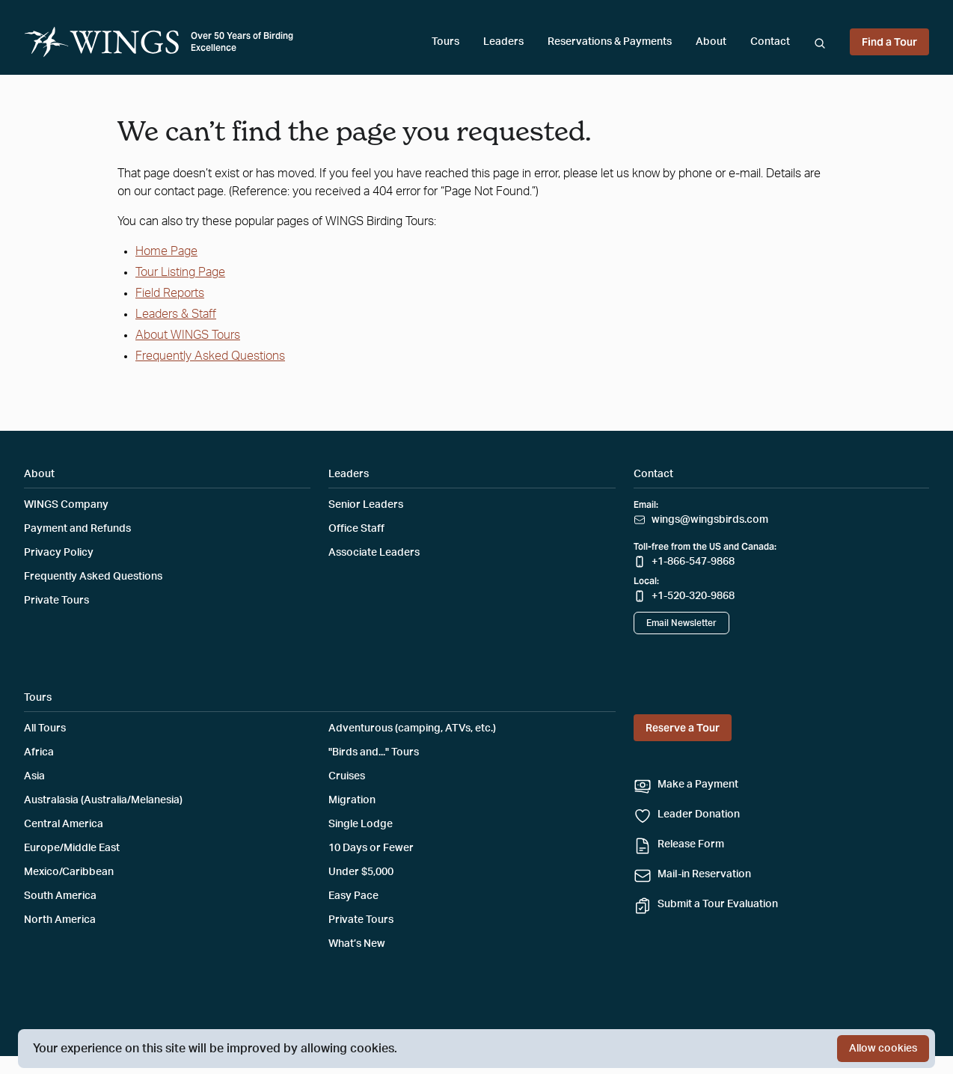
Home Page (166, 251)
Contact (770, 42)
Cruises (346, 776)
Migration (352, 800)
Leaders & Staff (175, 314)
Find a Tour (889, 42)
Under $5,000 (360, 872)
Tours (445, 42)
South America (60, 896)
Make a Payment (698, 784)
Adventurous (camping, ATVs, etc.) (412, 728)
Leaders (503, 42)
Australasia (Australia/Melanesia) (103, 800)
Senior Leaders (365, 505)
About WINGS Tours (187, 335)
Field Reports (169, 293)
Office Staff (356, 529)
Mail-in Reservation (704, 874)
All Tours (45, 728)
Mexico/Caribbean (69, 872)
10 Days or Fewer (371, 848)
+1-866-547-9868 (693, 561)
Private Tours (56, 600)
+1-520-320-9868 (693, 596)
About (711, 42)
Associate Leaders (374, 552)
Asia (34, 776)
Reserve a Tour (683, 727)
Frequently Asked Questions (210, 356)
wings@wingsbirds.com (710, 520)
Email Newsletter (681, 623)
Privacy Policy (59, 552)
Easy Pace (353, 896)
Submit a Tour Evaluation (718, 904)
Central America (63, 824)
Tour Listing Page (180, 272)
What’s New (356, 944)
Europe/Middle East (72, 848)
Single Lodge (360, 824)
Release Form (691, 844)
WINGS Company (66, 505)
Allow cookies (883, 1048)
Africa (39, 752)
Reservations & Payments (610, 42)
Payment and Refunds (77, 529)
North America (60, 920)
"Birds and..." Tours (373, 752)
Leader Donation (699, 814)
